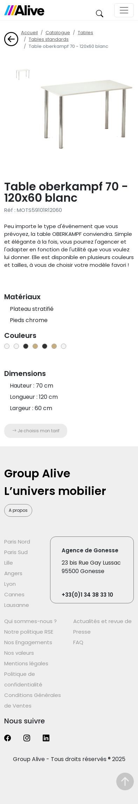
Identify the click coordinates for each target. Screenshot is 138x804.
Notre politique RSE (28, 631)
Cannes (14, 594)
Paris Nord (17, 541)
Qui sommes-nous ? (30, 621)
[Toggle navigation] (124, 10)
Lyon (10, 584)
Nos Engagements (28, 642)
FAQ (78, 642)
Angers (13, 573)
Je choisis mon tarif (36, 431)
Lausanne (16, 605)
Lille (8, 562)
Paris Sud (16, 552)
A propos (18, 510)
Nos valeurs (19, 653)
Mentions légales (26, 663)
